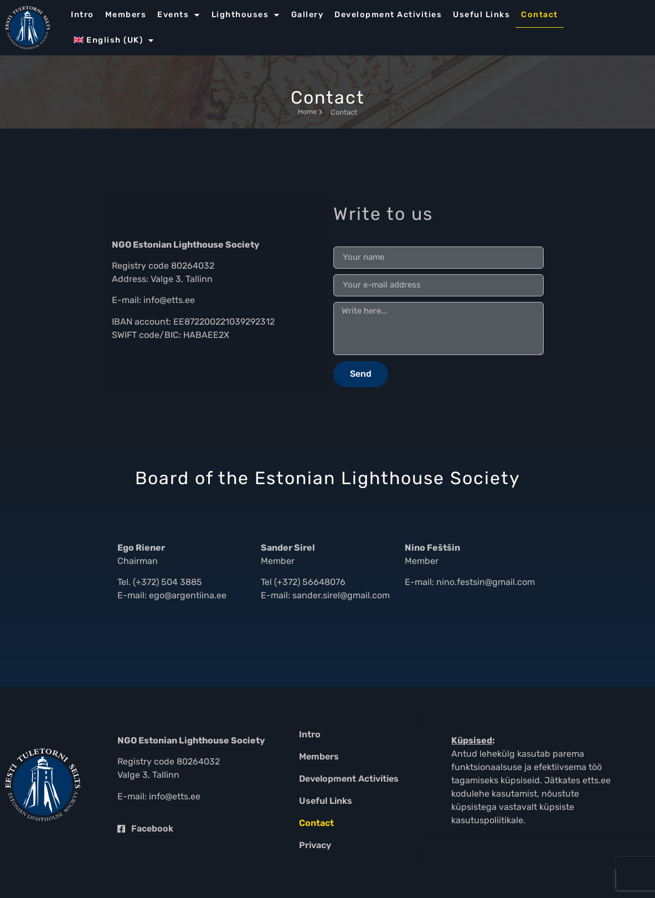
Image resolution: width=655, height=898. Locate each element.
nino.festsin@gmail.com (485, 582)
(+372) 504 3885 (167, 582)
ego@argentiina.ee (187, 595)
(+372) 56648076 (309, 582)
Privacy (315, 845)
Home (310, 111)
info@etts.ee (169, 300)
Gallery (307, 14)
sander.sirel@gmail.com (341, 595)
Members (126, 14)
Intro (82, 14)
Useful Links (481, 14)
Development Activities (388, 14)
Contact (539, 14)
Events (178, 15)
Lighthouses (246, 15)
